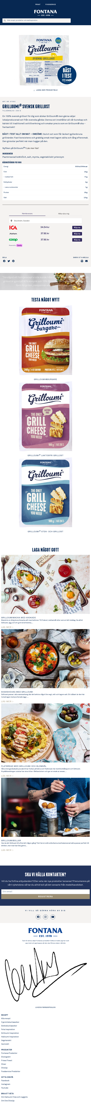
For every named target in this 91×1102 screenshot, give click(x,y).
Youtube (4, 1088)
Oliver (3, 1064)
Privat (38, 4)
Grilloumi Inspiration (10, 1033)
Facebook (5, 1081)
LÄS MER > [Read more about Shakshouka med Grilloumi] (7, 702)
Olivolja (4, 1068)
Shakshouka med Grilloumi (17, 692)
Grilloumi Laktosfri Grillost (46, 455)
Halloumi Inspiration (10, 1037)
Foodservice (50, 4)
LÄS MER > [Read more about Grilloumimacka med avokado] (7, 627)
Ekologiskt (6, 1057)
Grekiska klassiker (9, 1026)
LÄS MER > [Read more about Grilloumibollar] (7, 850)
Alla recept (5, 1018)
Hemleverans (27, 213)
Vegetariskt (6, 1040)
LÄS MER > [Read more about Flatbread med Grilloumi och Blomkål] (7, 776)
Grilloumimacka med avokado (18, 618)
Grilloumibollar (11, 841)
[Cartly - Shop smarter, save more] (15, 245)
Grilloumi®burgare (45, 379)
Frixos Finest (6, 1060)
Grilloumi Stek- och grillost (45, 532)
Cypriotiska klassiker (10, 1022)
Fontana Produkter (9, 1053)
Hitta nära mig (63, 214)
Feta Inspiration (8, 1029)
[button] (4, 261)
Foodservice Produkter (10, 1071)
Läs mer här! (32, 148)
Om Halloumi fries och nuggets (14, 1097)
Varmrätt (5, 1044)
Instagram (5, 1084)
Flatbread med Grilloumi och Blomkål (23, 766)
